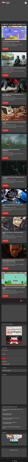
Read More (5, 48)
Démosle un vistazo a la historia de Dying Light (12, 233)
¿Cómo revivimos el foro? (7, 413)
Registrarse (4, 361)
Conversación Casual (7, 414)
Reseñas (4, 410)
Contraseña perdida (6, 364)
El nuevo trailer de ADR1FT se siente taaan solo (12, 205)
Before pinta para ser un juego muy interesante (11, 150)
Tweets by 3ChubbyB (6, 370)
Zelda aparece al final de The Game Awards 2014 (14, 68)
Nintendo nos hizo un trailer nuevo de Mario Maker (13, 288)
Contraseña (3, 354)
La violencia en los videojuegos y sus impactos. (11, 418)
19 (14, 97)
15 (12, 69)
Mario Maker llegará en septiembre (11, 41)
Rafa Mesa (5, 69)
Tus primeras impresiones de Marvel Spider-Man (11, 426)
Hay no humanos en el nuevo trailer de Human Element (14, 122)
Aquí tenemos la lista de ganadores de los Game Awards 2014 (12, 95)
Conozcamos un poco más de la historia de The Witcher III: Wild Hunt (13, 260)
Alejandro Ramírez (6, 124)
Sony (4, 427)
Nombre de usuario (4, 350)
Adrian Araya (5, 235)
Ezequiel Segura (6, 43)
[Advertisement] (14, 13)
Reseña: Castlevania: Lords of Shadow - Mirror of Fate (12, 409)
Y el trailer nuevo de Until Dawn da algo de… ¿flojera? (13, 178)
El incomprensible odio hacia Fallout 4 (9, 422)
